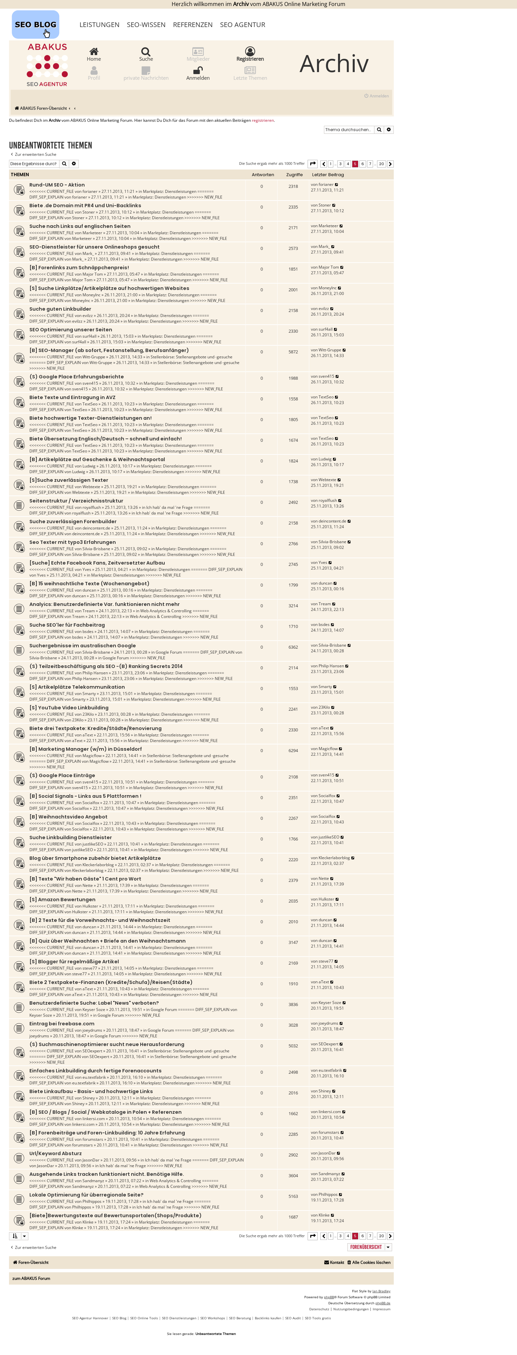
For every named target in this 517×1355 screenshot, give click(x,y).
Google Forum (169, 652)
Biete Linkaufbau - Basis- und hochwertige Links (91, 1091)
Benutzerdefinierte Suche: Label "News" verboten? (94, 1003)
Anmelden (198, 72)
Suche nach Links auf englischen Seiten (80, 226)
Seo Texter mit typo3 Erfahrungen (72, 542)
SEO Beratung (240, 1318)
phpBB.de (382, 1303)
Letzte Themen (250, 72)
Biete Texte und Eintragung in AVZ (72, 397)
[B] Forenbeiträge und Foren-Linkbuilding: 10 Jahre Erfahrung (107, 1132)
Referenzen (193, 24)
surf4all (89, 336)
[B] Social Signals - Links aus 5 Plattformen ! (85, 796)
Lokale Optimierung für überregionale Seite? (86, 1195)
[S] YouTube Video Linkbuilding (69, 707)
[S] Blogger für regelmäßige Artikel (74, 961)
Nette (87, 885)
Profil (94, 72)
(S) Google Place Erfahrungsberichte (76, 376)
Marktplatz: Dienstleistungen (169, 191)
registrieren (263, 120)
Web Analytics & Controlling (166, 611)
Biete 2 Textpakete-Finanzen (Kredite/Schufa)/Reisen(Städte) (111, 982)
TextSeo (90, 404)
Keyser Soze (93, 1009)
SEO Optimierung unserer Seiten (70, 329)
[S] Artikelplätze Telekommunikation (77, 687)
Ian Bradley (381, 1291)
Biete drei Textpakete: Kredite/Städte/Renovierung (95, 728)
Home (94, 53)
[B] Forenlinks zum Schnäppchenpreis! (79, 267)
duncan (89, 590)
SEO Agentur (242, 24)
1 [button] (330, 163)
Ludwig (89, 466)
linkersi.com (93, 1118)
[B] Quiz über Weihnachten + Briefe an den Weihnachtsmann (107, 941)
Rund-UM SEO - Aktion (57, 185)
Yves (86, 569)
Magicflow (92, 755)
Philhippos (92, 1201)
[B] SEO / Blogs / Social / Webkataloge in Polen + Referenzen (105, 1112)
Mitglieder (198, 53)
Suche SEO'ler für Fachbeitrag (67, 625)
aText (87, 735)
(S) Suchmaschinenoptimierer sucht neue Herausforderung (106, 1044)
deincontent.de (96, 528)
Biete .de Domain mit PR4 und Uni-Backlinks (85, 205)
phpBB (329, 1297)
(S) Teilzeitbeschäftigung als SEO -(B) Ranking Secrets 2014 (106, 666)
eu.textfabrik (94, 1077)
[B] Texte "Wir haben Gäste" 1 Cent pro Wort (85, 879)
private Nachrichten (146, 72)
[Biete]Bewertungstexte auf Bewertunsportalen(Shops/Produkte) (115, 1215)
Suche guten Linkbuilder (60, 309)
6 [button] (362, 163)
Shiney (88, 1098)
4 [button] (348, 163)
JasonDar (91, 1160)
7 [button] (370, 163)
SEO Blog (119, 1318)
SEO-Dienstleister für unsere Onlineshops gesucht (94, 247)
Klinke (88, 1222)
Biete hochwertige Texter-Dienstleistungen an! (90, 418)
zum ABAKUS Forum (31, 1278)
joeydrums (92, 1030)
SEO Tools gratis (318, 1318)
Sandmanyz (93, 1180)
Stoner (88, 212)
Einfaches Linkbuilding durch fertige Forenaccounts (95, 1070)
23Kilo (88, 714)
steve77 (89, 968)
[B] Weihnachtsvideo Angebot (68, 816)
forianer (90, 191)
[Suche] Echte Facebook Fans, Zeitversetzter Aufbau (97, 563)
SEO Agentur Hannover (90, 1318)
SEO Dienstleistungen (179, 1318)
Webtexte (91, 486)
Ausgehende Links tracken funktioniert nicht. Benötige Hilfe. (106, 1174)
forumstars (92, 1139)
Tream (88, 611)
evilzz (87, 315)
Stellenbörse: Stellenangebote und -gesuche (191, 357)
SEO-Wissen (146, 24)
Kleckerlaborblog (98, 865)
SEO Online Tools (144, 1318)
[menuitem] (376, 96)
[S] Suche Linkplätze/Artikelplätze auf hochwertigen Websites (109, 288)
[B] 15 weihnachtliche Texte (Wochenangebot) (89, 583)
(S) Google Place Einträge (62, 775)
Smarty (89, 693)
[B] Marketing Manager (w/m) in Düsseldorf (85, 749)
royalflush (91, 507)
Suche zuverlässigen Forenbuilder (73, 521)
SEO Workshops (212, 1318)
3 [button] (340, 163)
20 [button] (381, 163)
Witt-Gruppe (93, 357)
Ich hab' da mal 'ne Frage (169, 507)
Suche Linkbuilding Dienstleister (70, 837)
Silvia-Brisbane (96, 549)
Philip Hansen (95, 673)
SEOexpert (92, 1051)
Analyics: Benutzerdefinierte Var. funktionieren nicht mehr (104, 604)
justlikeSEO (92, 844)
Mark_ (88, 253)
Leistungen (99, 24)
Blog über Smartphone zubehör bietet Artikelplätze (95, 858)
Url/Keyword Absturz (55, 1153)
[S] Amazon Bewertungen (62, 899)
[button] (313, 164)
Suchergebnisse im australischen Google (82, 645)
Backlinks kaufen (268, 1318)
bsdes (88, 631)
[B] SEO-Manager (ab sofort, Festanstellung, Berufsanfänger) (109, 350)
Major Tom (92, 274)
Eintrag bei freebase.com (62, 1023)
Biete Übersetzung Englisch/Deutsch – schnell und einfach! (105, 438)
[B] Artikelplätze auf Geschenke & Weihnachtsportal (97, 459)
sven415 (90, 383)
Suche (146, 53)
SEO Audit (293, 1318)
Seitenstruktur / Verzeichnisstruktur (76, 500)
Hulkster (90, 906)
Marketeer (92, 233)
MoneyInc (91, 295)
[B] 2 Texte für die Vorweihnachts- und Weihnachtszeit (99, 920)
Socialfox (90, 802)
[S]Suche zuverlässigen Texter (68, 480)
